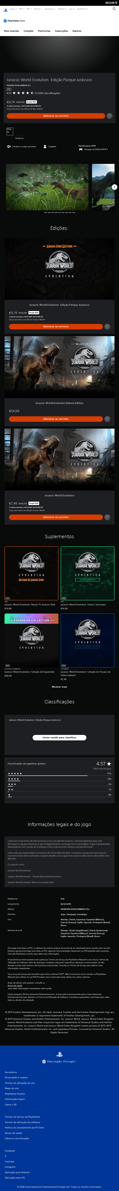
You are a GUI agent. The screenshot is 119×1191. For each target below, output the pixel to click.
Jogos (12, 9)
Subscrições (61, 27)
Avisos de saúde (15, 982)
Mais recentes (11, 27)
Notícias (61, 9)
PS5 (20, 9)
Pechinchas (44, 27)
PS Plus (37, 9)
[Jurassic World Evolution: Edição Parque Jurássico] (47, 184)
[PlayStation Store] (15, 17)
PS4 (28, 9)
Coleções (28, 27)
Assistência (81, 9)
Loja (71, 9)
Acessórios (48, 9)
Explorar (77, 27)
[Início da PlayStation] (5, 9)
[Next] (114, 184)
